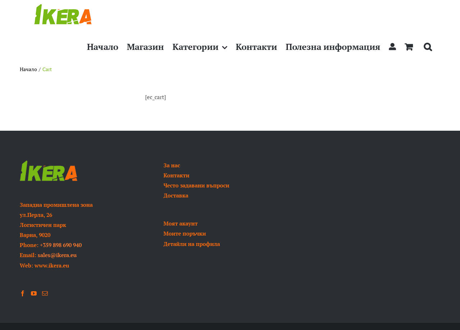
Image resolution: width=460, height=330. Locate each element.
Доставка (176, 195)
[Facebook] (23, 293)
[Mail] (45, 293)
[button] (428, 47)
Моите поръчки (185, 233)
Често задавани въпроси (196, 185)
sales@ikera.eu (57, 255)
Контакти (176, 175)
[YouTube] (34, 293)
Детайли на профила (192, 243)
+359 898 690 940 (61, 244)
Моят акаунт (181, 223)
